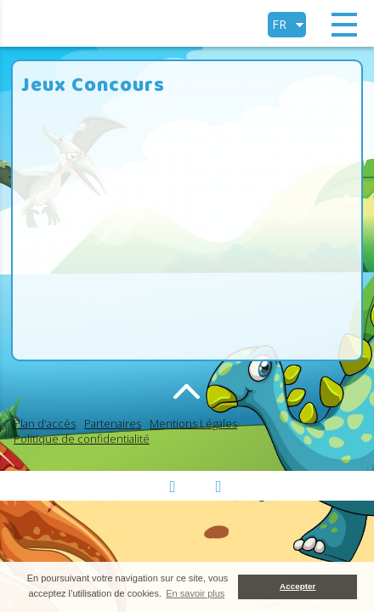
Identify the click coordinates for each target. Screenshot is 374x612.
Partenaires (112, 423)
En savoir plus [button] (195, 593)
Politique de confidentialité (82, 438)
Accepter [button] (297, 586)
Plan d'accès (45, 423)
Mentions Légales (193, 423)
